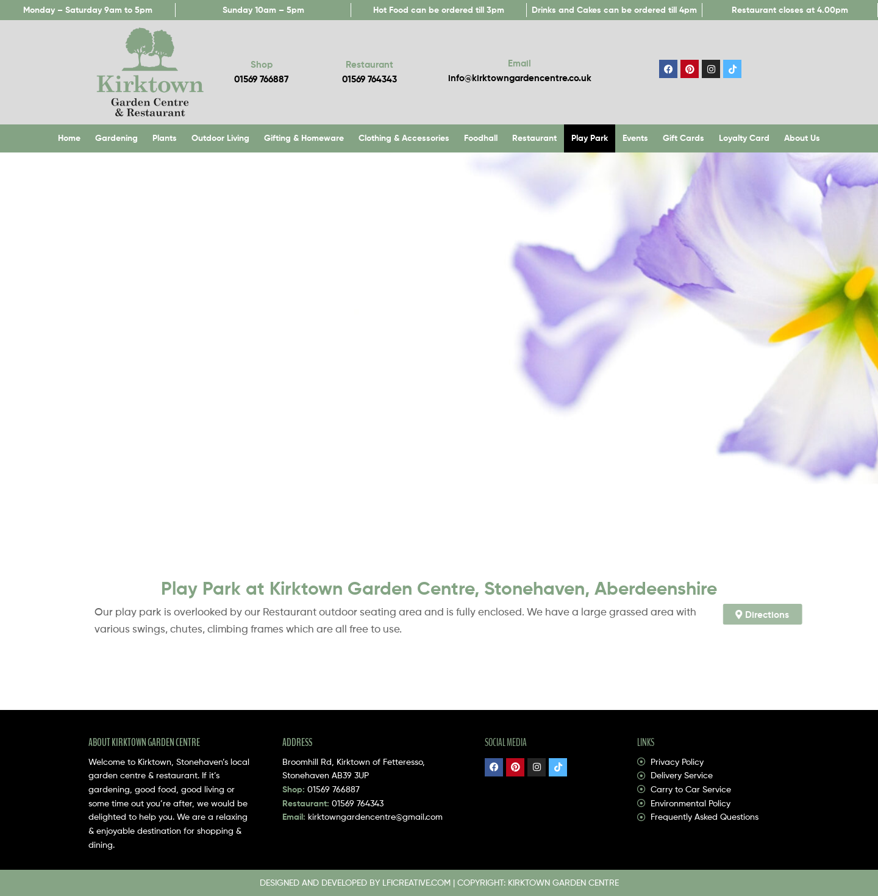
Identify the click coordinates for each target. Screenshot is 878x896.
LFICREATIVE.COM (416, 882)
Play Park (589, 138)
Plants (164, 138)
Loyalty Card (744, 138)
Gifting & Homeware (304, 138)
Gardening (116, 138)
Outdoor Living (220, 138)
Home (69, 138)
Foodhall (481, 138)
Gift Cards (683, 138)
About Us (802, 138)
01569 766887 (333, 789)
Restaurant (534, 138)
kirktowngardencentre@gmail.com (375, 816)
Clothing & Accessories (404, 138)
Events (635, 138)
